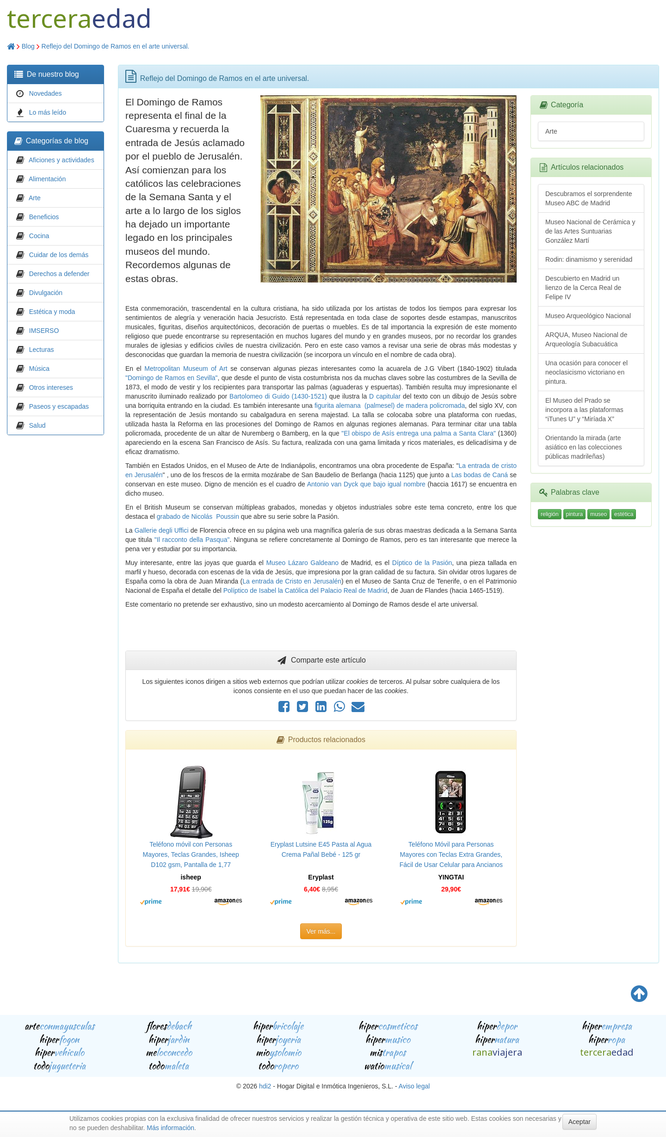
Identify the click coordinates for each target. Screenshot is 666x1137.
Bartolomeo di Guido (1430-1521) (278, 396)
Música (39, 368)
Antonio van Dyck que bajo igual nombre (366, 484)
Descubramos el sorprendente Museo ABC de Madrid (588, 198)
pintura (574, 514)
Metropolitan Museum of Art (185, 368)
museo (598, 514)
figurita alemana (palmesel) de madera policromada (389, 405)
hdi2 (265, 1086)
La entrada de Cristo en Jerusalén (291, 581)
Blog (28, 46)
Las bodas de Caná (479, 475)
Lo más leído (47, 112)
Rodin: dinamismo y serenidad (588, 259)
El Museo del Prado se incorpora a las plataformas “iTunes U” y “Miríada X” (584, 410)
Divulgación (45, 292)
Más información (170, 1127)
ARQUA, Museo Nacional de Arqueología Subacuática (586, 339)
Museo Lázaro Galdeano (302, 562)
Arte (35, 198)
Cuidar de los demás (58, 254)
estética (623, 514)
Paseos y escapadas (59, 406)
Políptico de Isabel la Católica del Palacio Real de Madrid (305, 590)
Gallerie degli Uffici (162, 530)
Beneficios (44, 217)
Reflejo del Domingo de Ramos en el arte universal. (116, 46)
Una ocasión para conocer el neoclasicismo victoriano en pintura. (586, 372)
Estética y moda (52, 311)
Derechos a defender (59, 273)
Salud (37, 425)
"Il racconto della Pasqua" (192, 539)
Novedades (45, 93)
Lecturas (41, 349)
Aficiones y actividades (61, 160)
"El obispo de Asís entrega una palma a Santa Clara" (418, 433)
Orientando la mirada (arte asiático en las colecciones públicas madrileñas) (583, 447)
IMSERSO (44, 330)
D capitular (384, 396)
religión (550, 514)
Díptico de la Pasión (422, 562)
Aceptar (579, 1121)
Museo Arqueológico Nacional (588, 316)
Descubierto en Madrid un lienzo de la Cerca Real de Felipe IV (583, 288)
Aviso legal (414, 1086)
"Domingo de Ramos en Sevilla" (171, 377)
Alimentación (47, 179)
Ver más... (320, 931)
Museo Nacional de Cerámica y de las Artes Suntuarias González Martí (590, 231)
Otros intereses (51, 387)
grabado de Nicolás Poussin (198, 516)
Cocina (39, 236)
